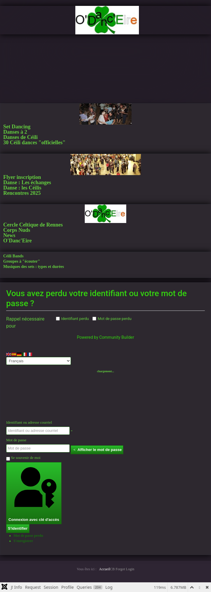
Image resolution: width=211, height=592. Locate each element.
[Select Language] (38, 361)
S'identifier (18, 528)
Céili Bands (13, 256)
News (9, 235)
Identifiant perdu (75, 318)
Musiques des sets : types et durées (33, 266)
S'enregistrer (23, 541)
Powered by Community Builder (105, 337)
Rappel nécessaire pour (25, 322)
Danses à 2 (15, 132)
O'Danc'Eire (17, 240)
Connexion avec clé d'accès (34, 493)
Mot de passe (16, 440)
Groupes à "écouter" (21, 261)
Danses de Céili (20, 137)
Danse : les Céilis (22, 187)
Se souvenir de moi (23, 458)
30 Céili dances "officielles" (34, 142)
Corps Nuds (16, 230)
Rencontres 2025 (22, 193)
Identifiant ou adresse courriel (29, 422)
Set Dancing (17, 126)
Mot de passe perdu (115, 318)
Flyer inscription (22, 177)
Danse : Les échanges (27, 182)
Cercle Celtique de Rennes (33, 224)
